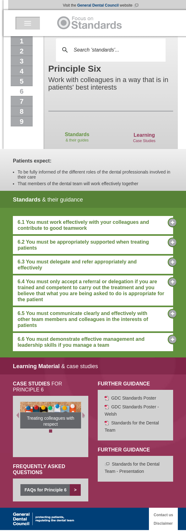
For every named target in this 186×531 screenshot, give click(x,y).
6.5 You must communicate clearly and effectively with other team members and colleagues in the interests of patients (93, 319)
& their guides (77, 130)
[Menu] (27, 23)
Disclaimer (163, 523)
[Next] (83, 415)
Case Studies (144, 130)
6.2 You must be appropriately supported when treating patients (93, 245)
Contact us (163, 515)
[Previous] (17, 415)
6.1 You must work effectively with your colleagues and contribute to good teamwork (93, 225)
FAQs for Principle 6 (53, 490)
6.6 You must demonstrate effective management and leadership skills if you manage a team (93, 342)
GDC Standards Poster (130, 398)
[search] (110, 50)
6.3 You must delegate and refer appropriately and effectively (93, 264)
